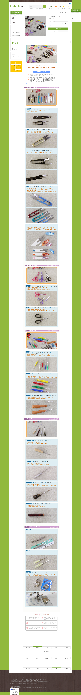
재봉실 (33, 8)
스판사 (37, 8)
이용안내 (14, 677)
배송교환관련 (56, 647)
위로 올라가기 (66, 647)
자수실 (40, 8)
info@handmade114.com (34, 680)
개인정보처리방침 (18, 677)
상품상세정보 (28, 647)
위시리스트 (63, 31)
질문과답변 (25, 677)
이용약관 (22, 677)
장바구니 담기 (58, 28)
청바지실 (42, 8)
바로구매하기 (53, 31)
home (59, 12)
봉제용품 (61, 12)
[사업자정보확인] (21, 681)
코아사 (35, 8)
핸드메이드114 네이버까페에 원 (16, 32)
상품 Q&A (46, 647)
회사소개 (11, 677)
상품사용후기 (37, 647)
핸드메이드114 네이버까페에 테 (16, 35)
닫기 (72, 19)
